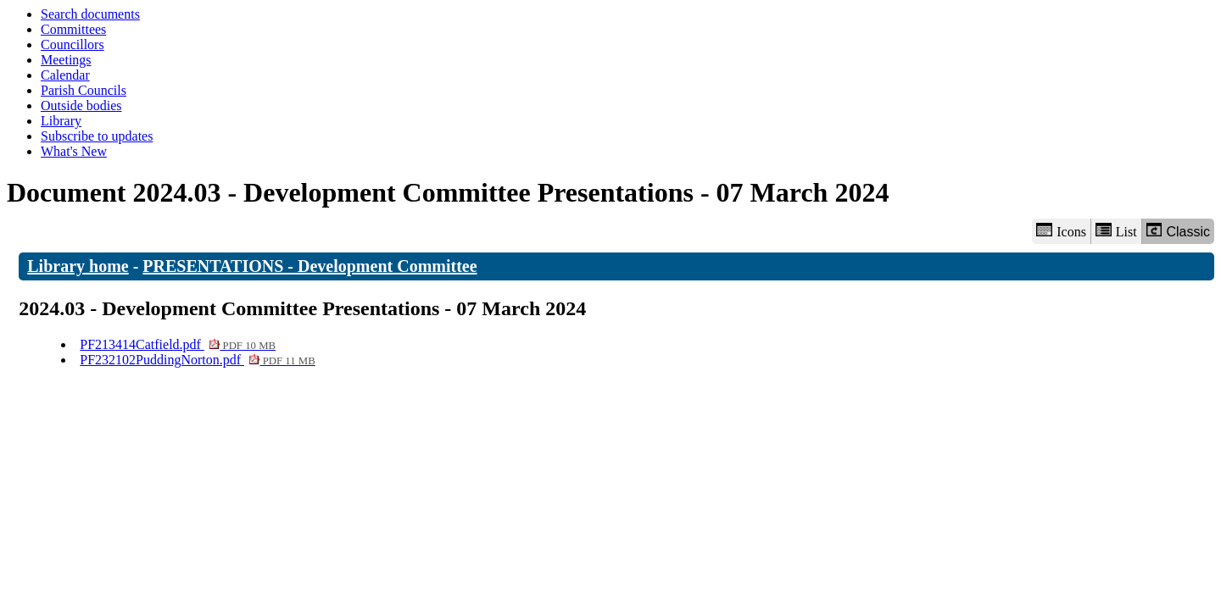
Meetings (66, 60)
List (1116, 231)
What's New (74, 151)
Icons (1060, 231)
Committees (73, 29)
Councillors (72, 44)
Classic (1178, 231)
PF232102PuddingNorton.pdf (197, 359)
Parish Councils (83, 90)
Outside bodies (81, 105)
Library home (77, 266)
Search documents (90, 14)
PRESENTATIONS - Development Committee (309, 266)
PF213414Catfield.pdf (178, 344)
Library (61, 121)
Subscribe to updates (97, 136)
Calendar (65, 75)
